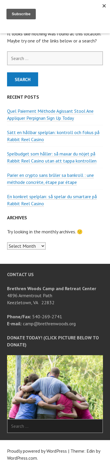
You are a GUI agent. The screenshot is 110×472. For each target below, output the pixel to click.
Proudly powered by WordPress (37, 451)
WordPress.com (22, 458)
